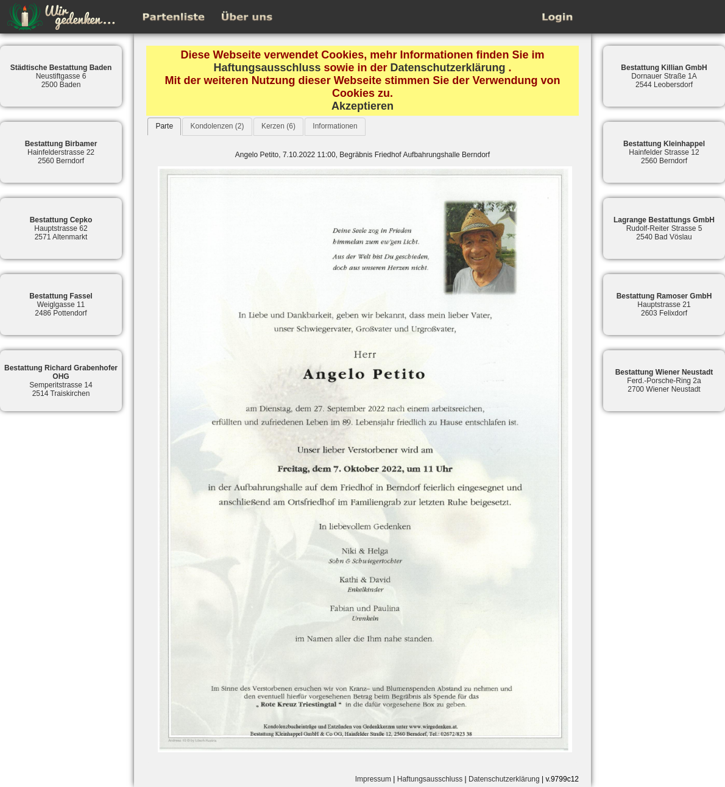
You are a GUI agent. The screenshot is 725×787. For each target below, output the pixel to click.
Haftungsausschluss (266, 68)
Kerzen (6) (278, 126)
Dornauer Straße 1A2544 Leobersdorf (664, 76)
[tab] (164, 126)
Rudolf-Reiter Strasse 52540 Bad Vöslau (664, 228)
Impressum (373, 779)
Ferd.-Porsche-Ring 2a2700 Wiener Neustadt (664, 381)
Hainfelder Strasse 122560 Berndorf (664, 152)
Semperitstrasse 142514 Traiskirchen (61, 381)
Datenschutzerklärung (448, 68)
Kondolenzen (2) (217, 126)
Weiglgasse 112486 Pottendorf (60, 304)
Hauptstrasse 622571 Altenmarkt (61, 228)
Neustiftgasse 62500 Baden (61, 76)
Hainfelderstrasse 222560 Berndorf (61, 152)
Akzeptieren (362, 106)
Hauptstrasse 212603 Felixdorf (664, 304)
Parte (164, 126)
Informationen (335, 126)
